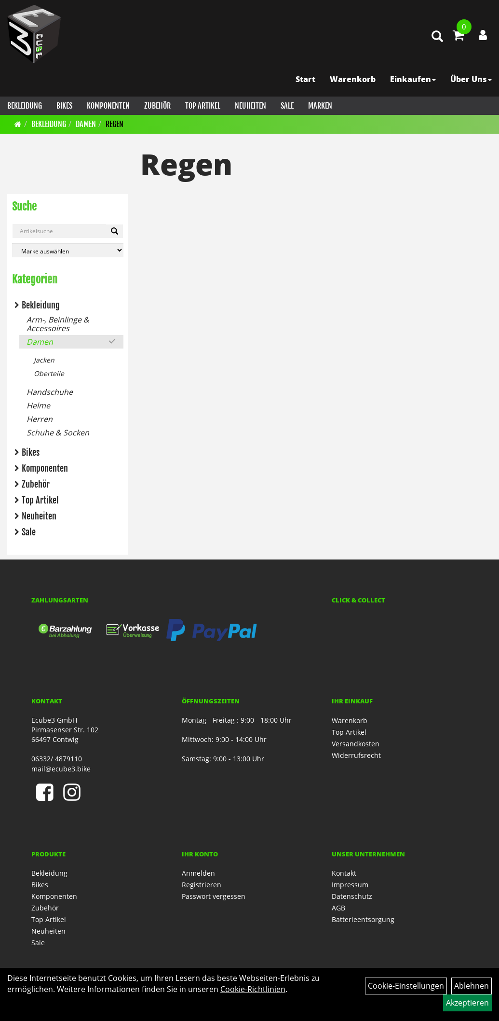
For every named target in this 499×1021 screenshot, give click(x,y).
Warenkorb (353, 79)
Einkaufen (413, 79)
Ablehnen (471, 985)
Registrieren (201, 884)
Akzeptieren (467, 1002)
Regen (114, 124)
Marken (320, 106)
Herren (40, 419)
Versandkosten (355, 743)
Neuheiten (250, 106)
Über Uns (471, 79)
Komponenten (108, 106)
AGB (338, 907)
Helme (38, 405)
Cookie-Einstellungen (406, 985)
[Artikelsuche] (437, 37)
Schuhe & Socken (58, 432)
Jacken (44, 359)
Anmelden (198, 873)
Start (305, 79)
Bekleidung (24, 106)
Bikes (64, 106)
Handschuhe (50, 392)
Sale (287, 106)
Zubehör (157, 106)
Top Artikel (202, 106)
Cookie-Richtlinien (252, 989)
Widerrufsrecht (356, 755)
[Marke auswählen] (67, 250)
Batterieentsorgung (363, 919)
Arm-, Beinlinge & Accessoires (58, 324)
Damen (86, 124)
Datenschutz (352, 896)
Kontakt (344, 873)
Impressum (350, 884)
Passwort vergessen (213, 896)
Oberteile (49, 373)
